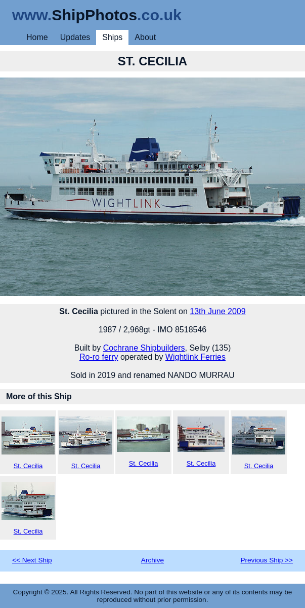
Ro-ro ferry (98, 357)
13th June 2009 (217, 311)
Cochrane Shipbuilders (144, 348)
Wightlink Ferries (195, 357)
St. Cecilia (28, 443)
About (145, 37)
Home (37, 37)
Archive (152, 560)
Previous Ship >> (266, 560)
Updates (75, 37)
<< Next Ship (32, 560)
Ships (112, 37)
